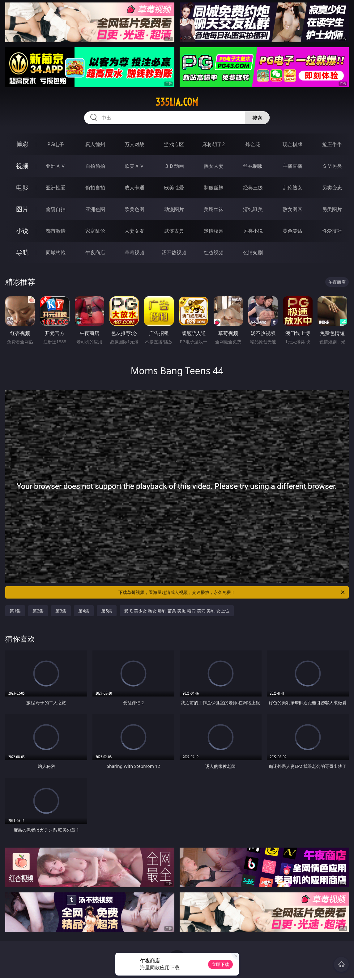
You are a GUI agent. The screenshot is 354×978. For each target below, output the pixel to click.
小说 (22, 231)
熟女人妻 (214, 166)
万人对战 (134, 144)
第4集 (83, 611)
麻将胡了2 (213, 144)
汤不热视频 (174, 252)
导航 (22, 252)
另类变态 (332, 187)
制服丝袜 (214, 187)
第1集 (15, 611)
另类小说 (253, 230)
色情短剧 (253, 252)
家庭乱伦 (95, 230)
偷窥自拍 (56, 209)
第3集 (60, 611)
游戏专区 (174, 144)
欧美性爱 (174, 187)
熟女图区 (292, 209)
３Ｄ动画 (174, 166)
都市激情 (56, 230)
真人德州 (95, 144)
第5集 (106, 611)
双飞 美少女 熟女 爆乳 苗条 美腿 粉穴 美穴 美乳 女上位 (176, 611)
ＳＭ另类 (332, 166)
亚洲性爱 (56, 187)
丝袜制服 (253, 166)
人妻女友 (134, 230)
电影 (22, 187)
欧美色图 (134, 209)
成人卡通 (134, 187)
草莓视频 (134, 252)
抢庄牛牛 (332, 144)
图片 (22, 209)
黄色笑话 (292, 230)
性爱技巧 (332, 230)
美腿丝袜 (214, 209)
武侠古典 (174, 230)
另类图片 (332, 209)
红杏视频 (214, 252)
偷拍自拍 (95, 187)
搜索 (257, 117)
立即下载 (220, 964)
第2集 (38, 611)
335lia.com (177, 102)
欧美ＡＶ (134, 166)
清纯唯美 (253, 209)
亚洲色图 (95, 209)
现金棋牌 (292, 144)
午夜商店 (95, 252)
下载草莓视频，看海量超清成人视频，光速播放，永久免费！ (231, 592)
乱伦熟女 (292, 187)
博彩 (22, 144)
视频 (22, 166)
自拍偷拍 (95, 166)
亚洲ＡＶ (56, 166)
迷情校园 (214, 230)
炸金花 (252, 144)
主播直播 (292, 166)
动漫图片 (174, 209)
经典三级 (253, 187)
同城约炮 (56, 252)
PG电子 (55, 144)
